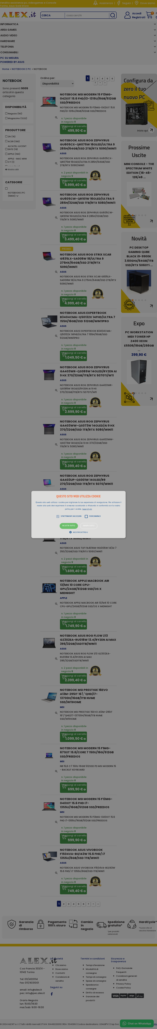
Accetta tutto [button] (68, 526)
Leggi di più (87, 509)
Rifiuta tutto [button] (88, 526)
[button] (78, 514)
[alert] (78, 514)
